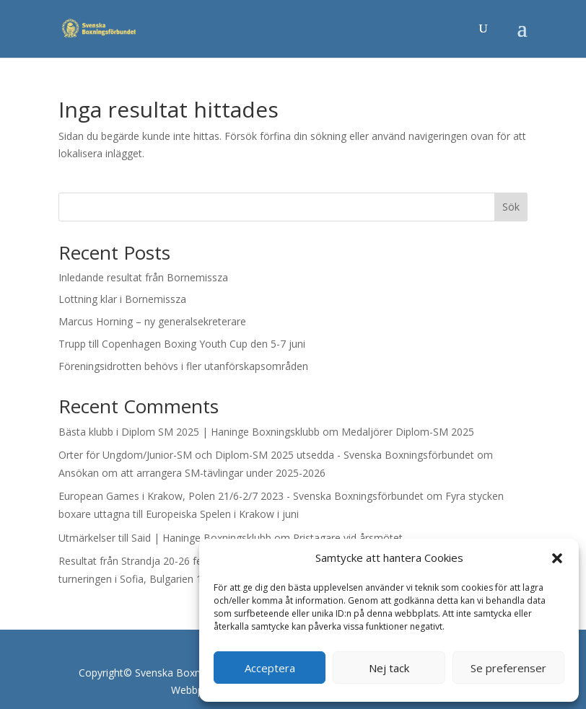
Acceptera (270, 668)
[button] (557, 558)
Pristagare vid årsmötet (348, 538)
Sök (511, 206)
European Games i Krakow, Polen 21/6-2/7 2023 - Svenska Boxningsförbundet (241, 496)
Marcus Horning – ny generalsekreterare (152, 321)
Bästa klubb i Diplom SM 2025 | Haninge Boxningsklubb (189, 432)
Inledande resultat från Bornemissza (143, 277)
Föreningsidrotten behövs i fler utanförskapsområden (183, 366)
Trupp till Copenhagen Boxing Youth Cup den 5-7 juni (181, 344)
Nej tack (389, 668)
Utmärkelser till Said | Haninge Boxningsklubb (164, 538)
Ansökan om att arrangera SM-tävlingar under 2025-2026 (191, 473)
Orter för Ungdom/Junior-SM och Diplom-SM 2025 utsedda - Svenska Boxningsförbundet (266, 455)
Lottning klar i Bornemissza (122, 299)
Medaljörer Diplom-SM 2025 (407, 432)
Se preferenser (508, 668)
